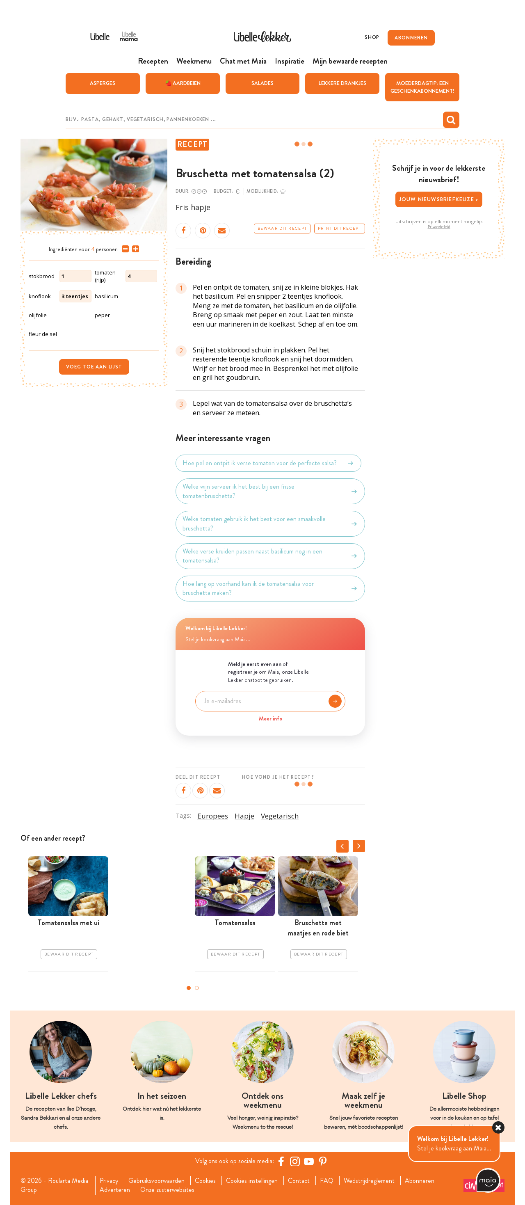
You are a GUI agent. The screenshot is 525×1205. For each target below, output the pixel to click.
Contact (299, 1180)
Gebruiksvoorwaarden (156, 1180)
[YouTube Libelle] (309, 1161)
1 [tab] (189, 988)
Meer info (270, 718)
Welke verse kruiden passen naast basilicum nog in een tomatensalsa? (270, 556)
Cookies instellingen (252, 1180)
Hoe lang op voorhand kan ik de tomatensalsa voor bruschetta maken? (270, 588)
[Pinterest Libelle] (323, 1161)
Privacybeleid (439, 226)
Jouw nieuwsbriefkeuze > (439, 199)
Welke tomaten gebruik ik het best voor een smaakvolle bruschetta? (270, 523)
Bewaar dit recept (282, 228)
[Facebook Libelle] (281, 1161)
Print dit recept (339, 228)
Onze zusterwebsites (167, 1189)
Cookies (205, 1180)
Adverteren (115, 1189)
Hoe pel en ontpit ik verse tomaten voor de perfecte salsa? (268, 463)
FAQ (326, 1180)
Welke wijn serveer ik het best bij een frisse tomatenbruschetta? (270, 491)
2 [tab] (197, 988)
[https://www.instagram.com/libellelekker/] (295, 1161)
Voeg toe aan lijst (94, 366)
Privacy (109, 1180)
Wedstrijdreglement (369, 1180)
